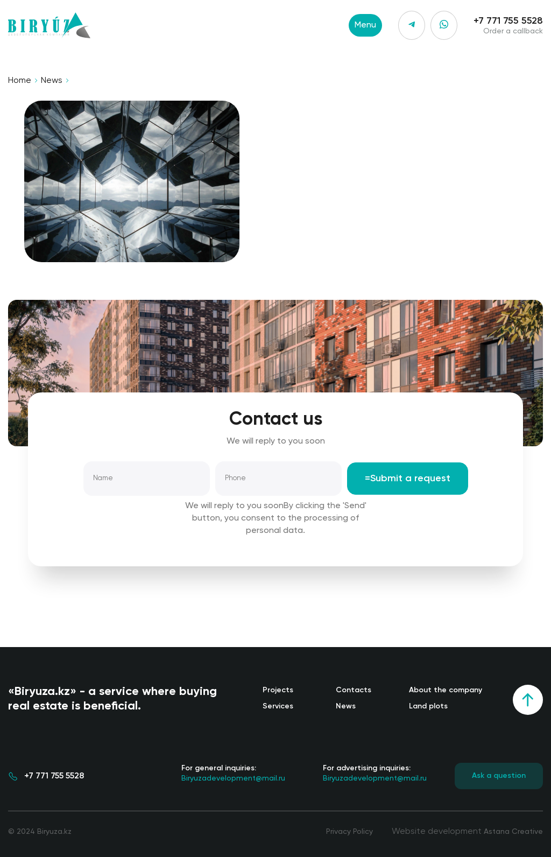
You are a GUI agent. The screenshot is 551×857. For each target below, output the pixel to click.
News (51, 80)
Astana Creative (513, 831)
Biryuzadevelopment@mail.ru (233, 772)
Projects (278, 690)
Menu (365, 25)
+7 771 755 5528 (508, 21)
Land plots (428, 706)
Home (19, 80)
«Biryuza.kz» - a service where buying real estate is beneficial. (112, 699)
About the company (445, 690)
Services (278, 706)
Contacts (353, 690)
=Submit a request (407, 478)
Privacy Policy (349, 831)
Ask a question (499, 775)
